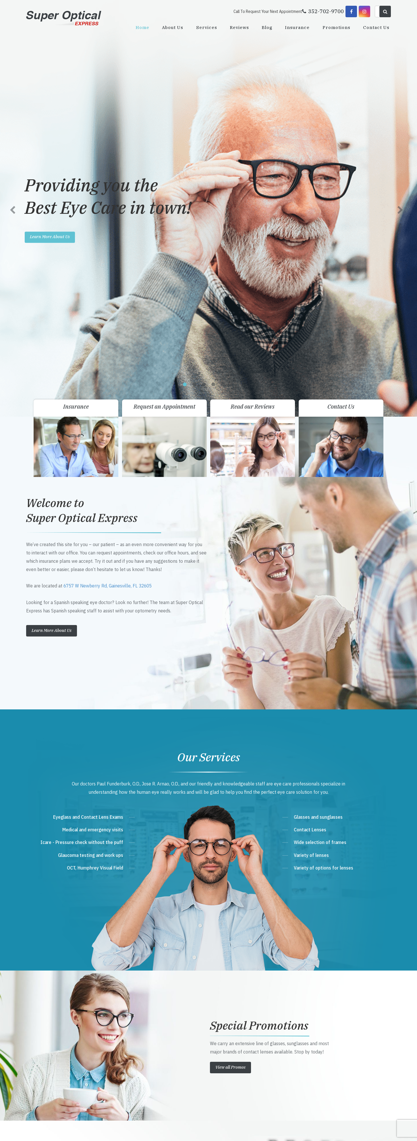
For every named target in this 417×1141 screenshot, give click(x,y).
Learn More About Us (52, 219)
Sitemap (153, 1130)
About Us (172, 27)
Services (206, 27)
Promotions (336, 27)
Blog (267, 27)
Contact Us (376, 27)
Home (142, 27)
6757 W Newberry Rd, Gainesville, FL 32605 (107, 175)
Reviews (239, 27)
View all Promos (230, 656)
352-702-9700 (148, 1027)
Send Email (144, 1048)
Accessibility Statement (128, 1130)
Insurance (297, 27)
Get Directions (151, 1015)
